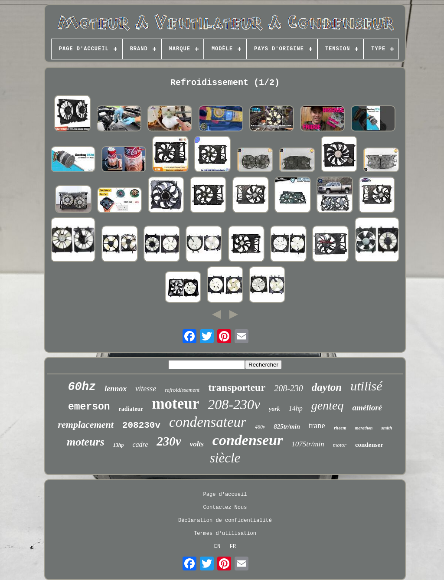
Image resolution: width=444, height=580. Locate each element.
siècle (225, 457)
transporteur (236, 387)
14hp (296, 408)
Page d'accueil (225, 495)
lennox (115, 388)
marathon (364, 428)
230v (169, 441)
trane (317, 425)
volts (197, 444)
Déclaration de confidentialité (225, 521)
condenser (369, 444)
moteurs (85, 442)
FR (233, 547)
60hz (82, 386)
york (274, 409)
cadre (140, 444)
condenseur (247, 440)
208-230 (288, 388)
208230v (141, 425)
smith (386, 427)
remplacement (86, 424)
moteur (175, 403)
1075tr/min (307, 444)
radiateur (131, 409)
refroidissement (182, 390)
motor (339, 445)
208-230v (234, 404)
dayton (327, 387)
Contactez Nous (225, 508)
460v (260, 427)
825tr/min (287, 426)
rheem (340, 427)
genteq (327, 405)
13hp (118, 445)
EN (217, 547)
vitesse (145, 388)
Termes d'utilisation (225, 534)
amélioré (367, 407)
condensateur (207, 422)
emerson (89, 407)
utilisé (366, 386)
